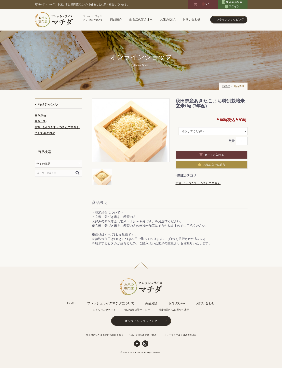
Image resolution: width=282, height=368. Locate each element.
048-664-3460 (143, 335)
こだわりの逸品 (45, 133)
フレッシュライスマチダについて (110, 303)
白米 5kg (40, 115)
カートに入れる (214, 154)
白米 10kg (41, 121)
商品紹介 (116, 19)
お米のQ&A (167, 19)
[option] (131, 130)
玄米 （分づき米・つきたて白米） (57, 127)
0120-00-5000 (189, 335)
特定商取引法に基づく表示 (174, 309)
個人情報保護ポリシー (137, 309)
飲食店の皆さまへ (141, 19)
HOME (226, 86)
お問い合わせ (191, 19)
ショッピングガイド (104, 309)
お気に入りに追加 (214, 164)
